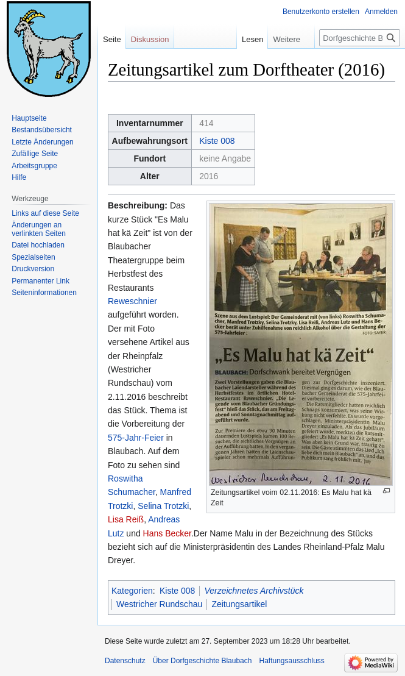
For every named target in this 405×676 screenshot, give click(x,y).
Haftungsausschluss (291, 660)
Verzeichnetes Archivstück (253, 591)
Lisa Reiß (126, 519)
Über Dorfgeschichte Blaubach (202, 660)
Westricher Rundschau (159, 604)
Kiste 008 (216, 141)
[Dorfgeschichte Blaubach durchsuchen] (359, 37)
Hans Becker (167, 533)
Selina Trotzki (163, 506)
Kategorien (132, 591)
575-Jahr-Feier (136, 438)
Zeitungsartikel (239, 604)
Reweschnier (132, 301)
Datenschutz (125, 660)
